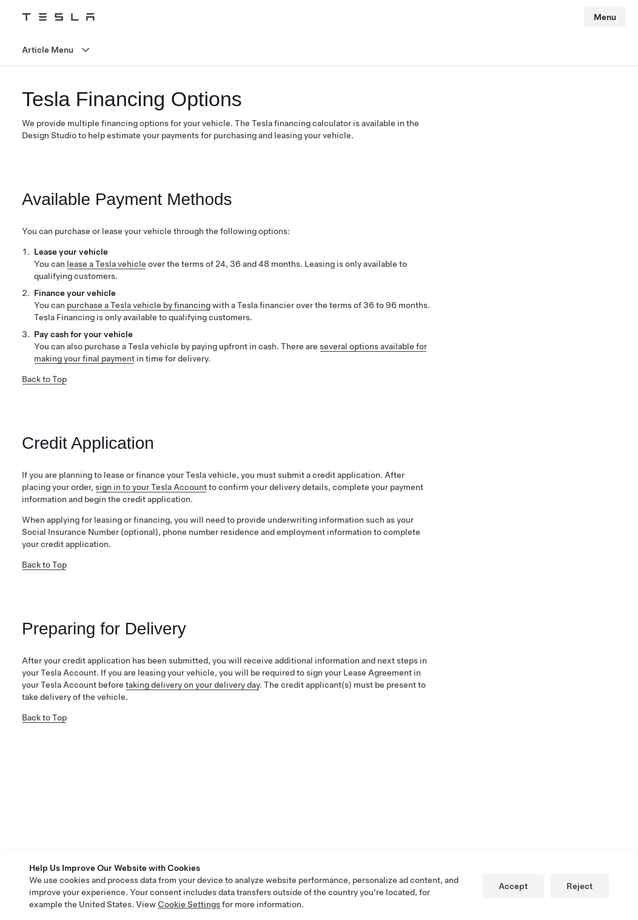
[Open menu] (319, 50)
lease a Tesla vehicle (106, 264)
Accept (513, 886)
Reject (579, 886)
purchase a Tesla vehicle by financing (138, 305)
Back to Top (44, 379)
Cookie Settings (189, 904)
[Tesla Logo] (58, 17)
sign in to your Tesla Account (151, 487)
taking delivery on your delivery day (193, 685)
